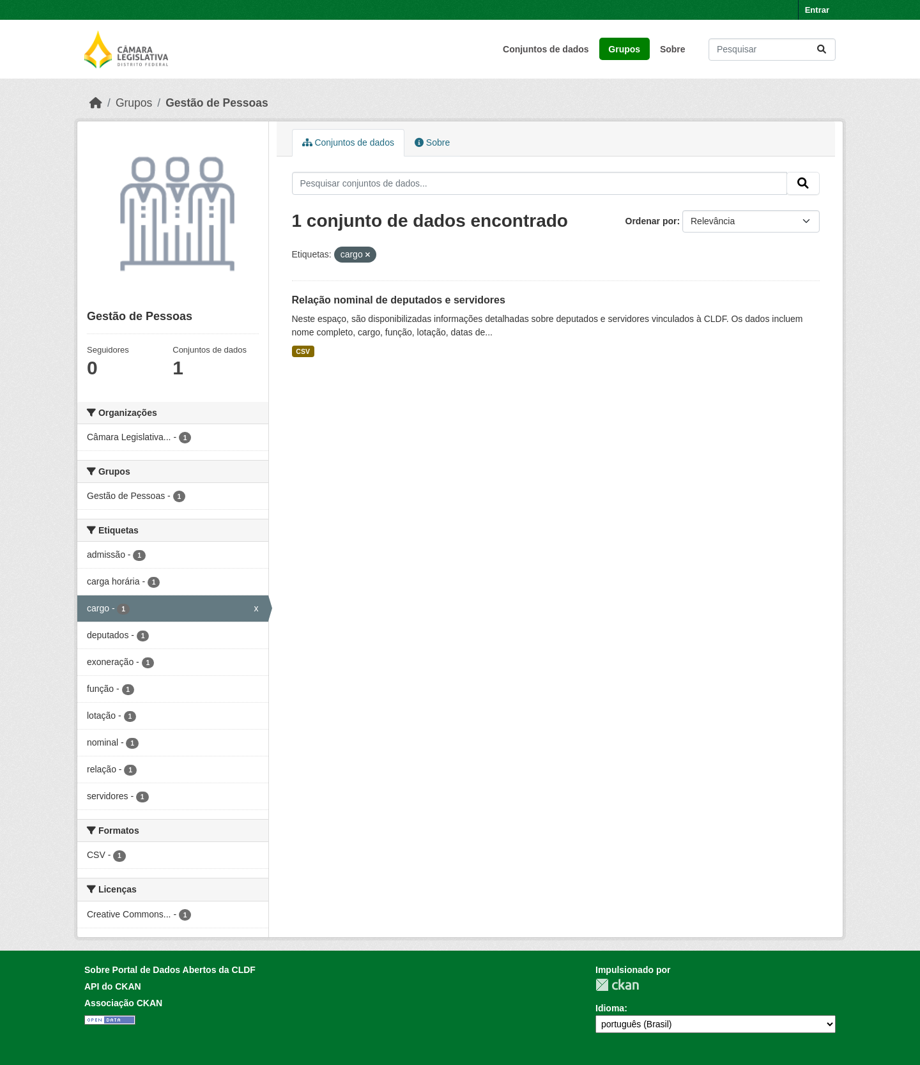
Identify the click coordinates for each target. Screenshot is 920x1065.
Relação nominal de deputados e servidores (398, 300)
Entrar (817, 10)
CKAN (617, 985)
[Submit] (821, 49)
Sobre (673, 49)
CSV (303, 351)
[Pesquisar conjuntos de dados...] (772, 49)
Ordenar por (651, 221)
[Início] (95, 102)
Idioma (609, 1008)
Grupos (624, 49)
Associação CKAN (123, 1003)
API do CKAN (112, 986)
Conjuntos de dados (546, 49)
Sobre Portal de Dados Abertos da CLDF (170, 970)
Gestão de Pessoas (216, 102)
